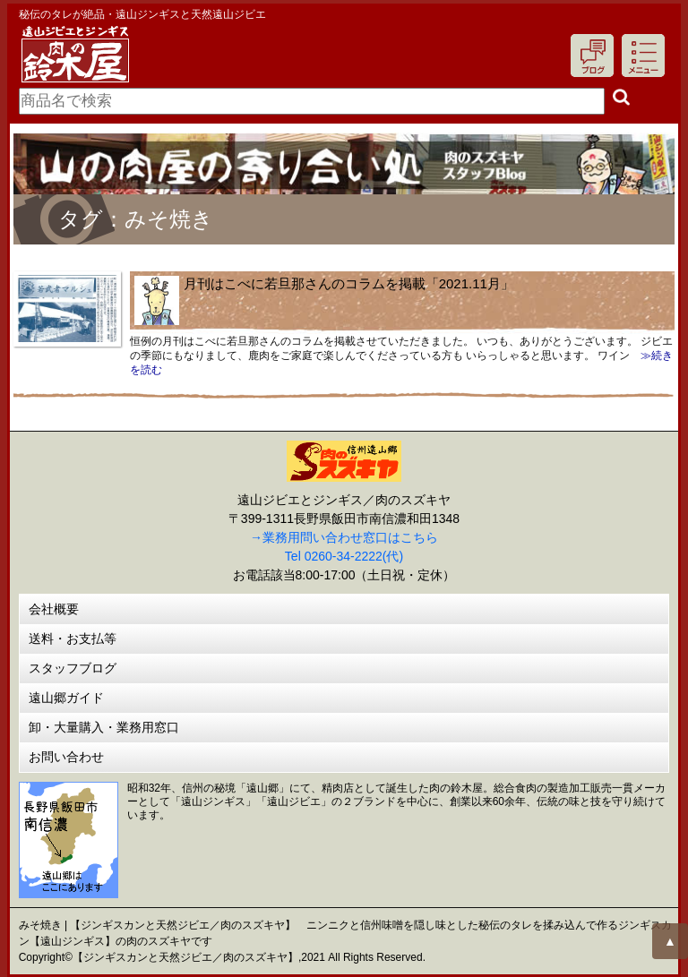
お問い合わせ (66, 757)
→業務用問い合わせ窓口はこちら (344, 537)
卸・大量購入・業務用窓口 (104, 727)
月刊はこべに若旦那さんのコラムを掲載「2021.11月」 (349, 283)
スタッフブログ (72, 668)
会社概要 (54, 609)
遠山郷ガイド (66, 697)
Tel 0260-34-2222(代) (344, 556)
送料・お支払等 (72, 638)
